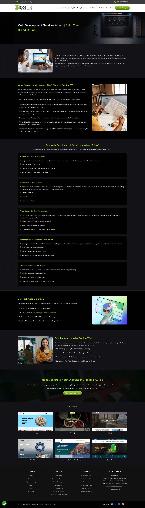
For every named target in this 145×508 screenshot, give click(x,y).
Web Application (58, 488)
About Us (54, 8)
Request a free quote (122, 8)
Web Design (58, 476)
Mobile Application (58, 491)
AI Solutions (93, 8)
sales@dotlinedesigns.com (26, 2)
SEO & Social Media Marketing (58, 495)
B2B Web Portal (86, 488)
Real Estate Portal (86, 491)
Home (31, 476)
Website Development (58, 482)
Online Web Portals (86, 476)
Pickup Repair (86, 482)
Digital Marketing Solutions (79, 8)
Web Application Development (46, 313)
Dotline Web (84, 385)
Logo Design (58, 485)
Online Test (86, 479)
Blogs (30, 488)
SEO (30, 485)
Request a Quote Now (72, 393)
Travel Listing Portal (86, 485)
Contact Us (109, 8)
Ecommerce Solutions (58, 479)
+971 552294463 (121, 2)
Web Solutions (64, 8)
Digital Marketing (31, 482)
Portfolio (101, 8)
